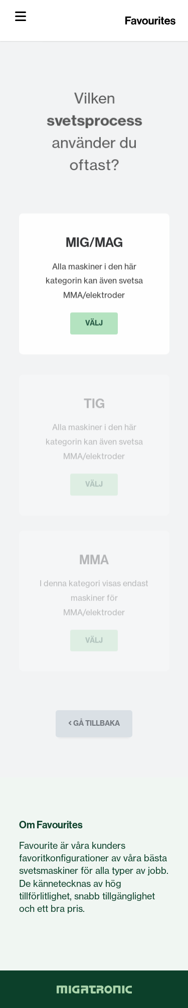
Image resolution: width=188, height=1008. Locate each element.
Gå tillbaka (94, 723)
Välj (94, 323)
